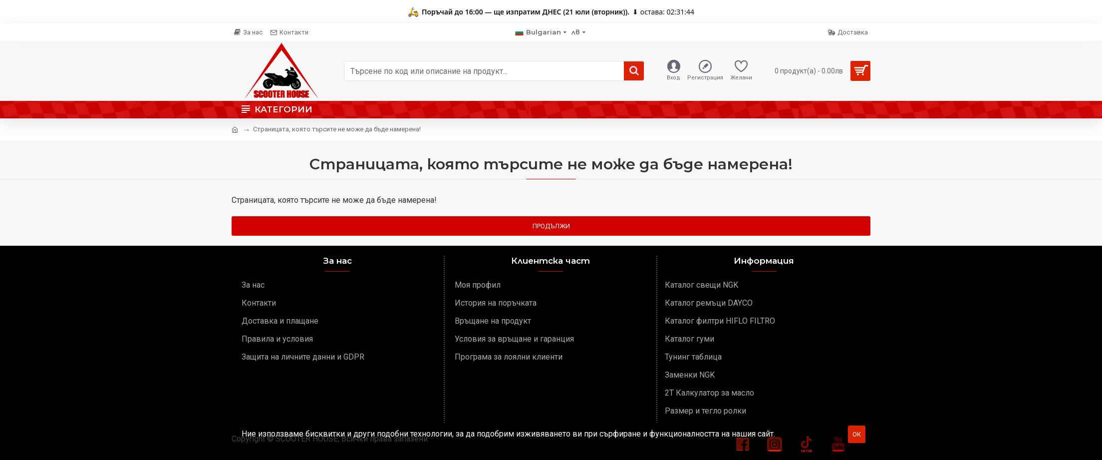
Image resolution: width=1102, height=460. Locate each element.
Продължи (551, 226)
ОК (856, 434)
